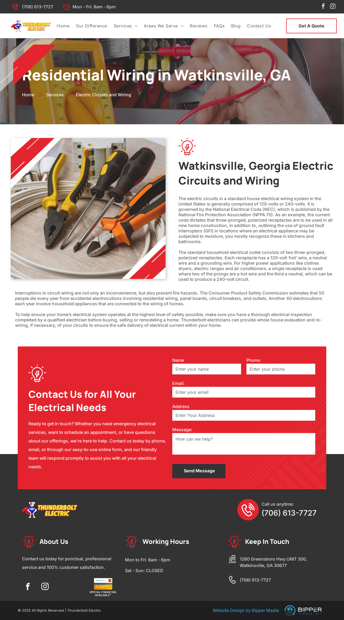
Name (178, 360)
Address (180, 406)
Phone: (253, 360)
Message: (182, 429)
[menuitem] (63, 26)
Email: (178, 383)
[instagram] (333, 7)
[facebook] (323, 7)
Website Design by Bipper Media (246, 610)
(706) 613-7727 (37, 6)
